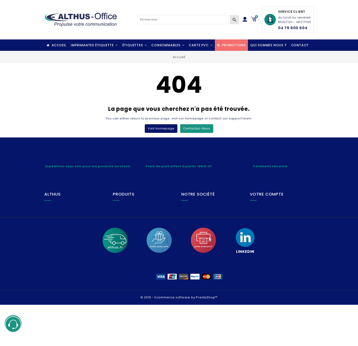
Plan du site (197, 222)
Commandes (266, 215)
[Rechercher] (183, 19)
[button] (94, 45)
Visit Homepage (161, 128)
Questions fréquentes (136, 237)
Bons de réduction (270, 237)
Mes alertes (265, 244)
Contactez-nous (196, 128)
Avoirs (260, 222)
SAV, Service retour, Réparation (144, 222)
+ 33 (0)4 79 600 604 (68, 226)
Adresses (263, 229)
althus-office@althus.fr (70, 233)
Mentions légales (201, 207)
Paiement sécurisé (134, 229)
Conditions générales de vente (213, 215)
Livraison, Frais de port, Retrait (143, 215)
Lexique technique (133, 207)
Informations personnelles (277, 207)
